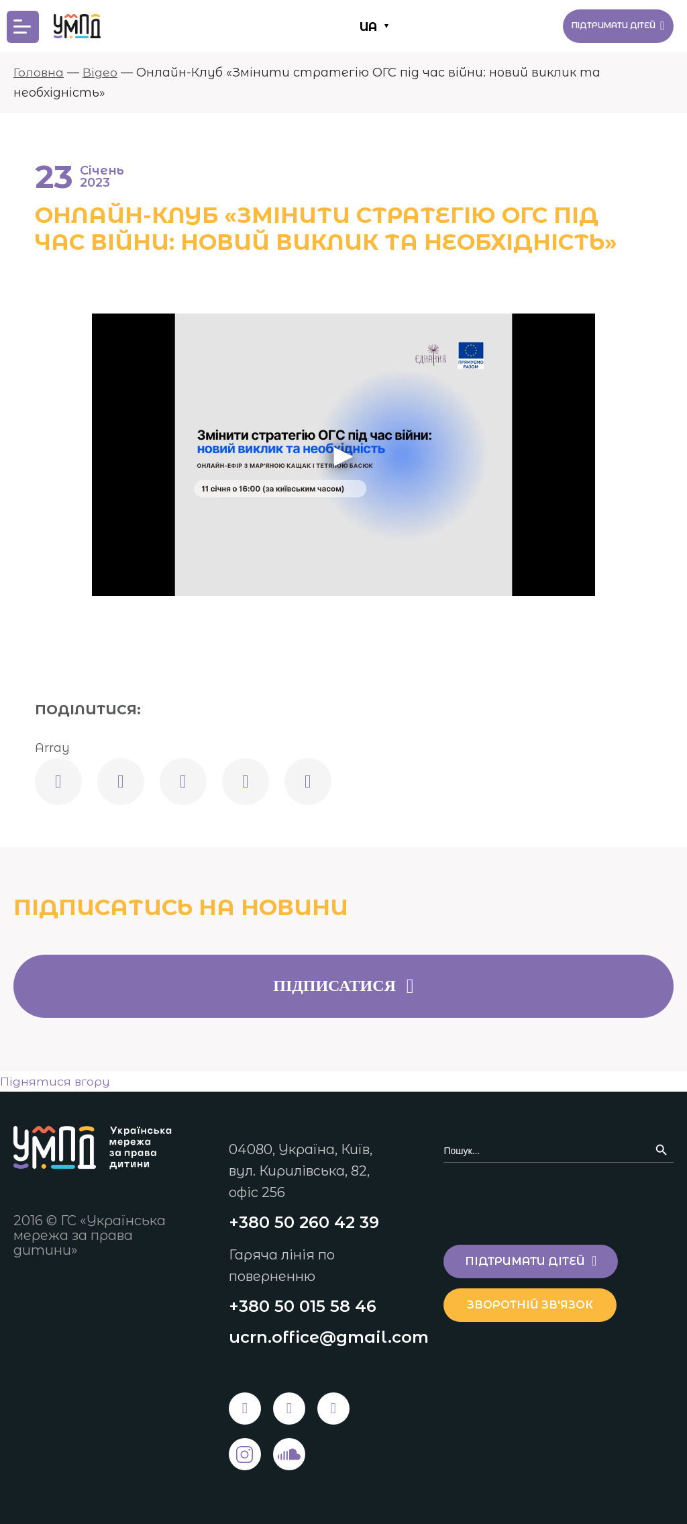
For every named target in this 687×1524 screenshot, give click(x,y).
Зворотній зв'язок (538, 1302)
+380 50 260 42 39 (304, 1221)
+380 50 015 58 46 (302, 1305)
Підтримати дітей (605, 26)
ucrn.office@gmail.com (329, 1337)
